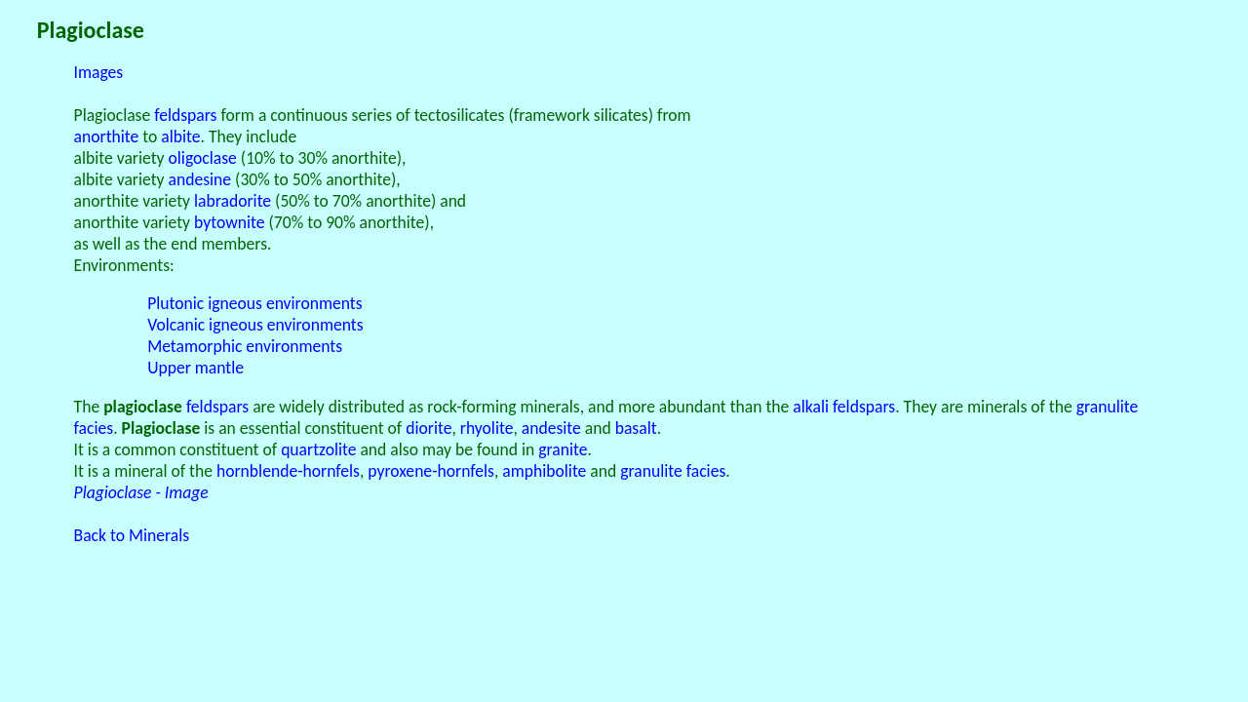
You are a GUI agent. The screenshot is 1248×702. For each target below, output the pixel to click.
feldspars (185, 115)
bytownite (229, 222)
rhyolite (487, 428)
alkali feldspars (844, 406)
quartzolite (318, 449)
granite (562, 449)
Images (99, 72)
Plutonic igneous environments (255, 303)
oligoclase (203, 158)
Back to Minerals (132, 535)
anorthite (106, 136)
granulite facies (672, 471)
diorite (428, 428)
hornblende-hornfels (288, 471)
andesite (551, 428)
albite (180, 136)
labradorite (232, 201)
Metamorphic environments (244, 346)
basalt (636, 428)
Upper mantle (195, 367)
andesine (200, 179)
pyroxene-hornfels (431, 471)
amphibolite (544, 471)
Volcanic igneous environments (255, 324)
